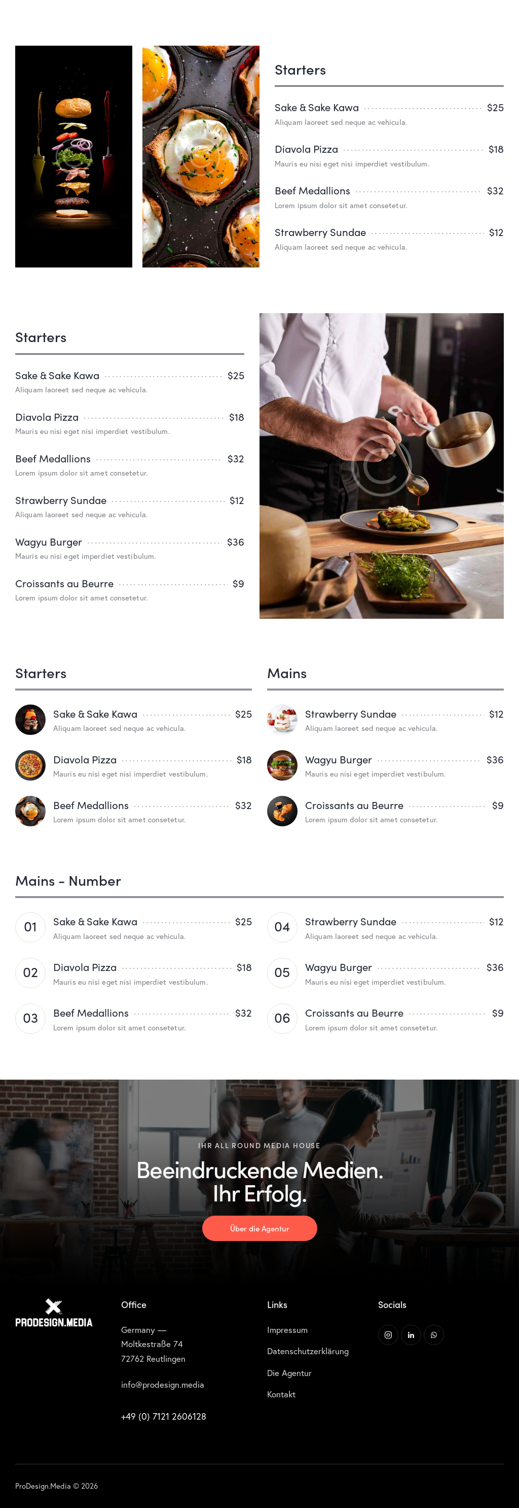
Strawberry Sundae (320, 232)
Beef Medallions (312, 190)
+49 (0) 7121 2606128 (163, 1416)
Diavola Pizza (306, 149)
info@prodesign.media (162, 1384)
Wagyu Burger (48, 541)
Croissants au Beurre (64, 583)
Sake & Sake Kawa (317, 107)
